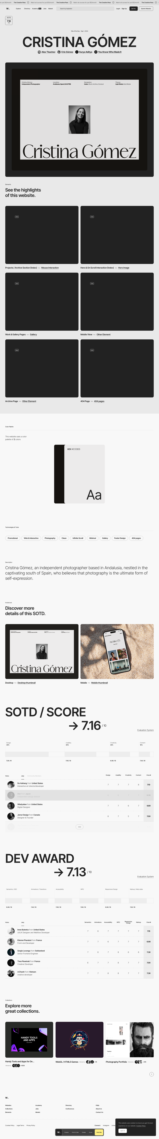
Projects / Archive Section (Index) (21, 267)
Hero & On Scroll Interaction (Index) (97, 267)
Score (90, 1132)
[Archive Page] (42, 368)
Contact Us (99, 1112)
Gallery (33, 334)
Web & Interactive (31, 538)
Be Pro (134, 8)
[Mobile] (117, 651)
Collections (8, 1109)
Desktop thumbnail (27, 683)
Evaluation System (145, 730)
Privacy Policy (31, 1125)
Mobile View (86, 334)
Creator (66, 1132)
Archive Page (11, 401)
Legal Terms (20, 1125)
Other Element (103, 334)
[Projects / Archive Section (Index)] (42, 235)
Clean (64, 538)
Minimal (92, 538)
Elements (8, 1112)
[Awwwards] (7, 8)
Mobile (84, 683)
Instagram (106, 1125)
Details (84, 1132)
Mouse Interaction (50, 268)
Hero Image (123, 268)
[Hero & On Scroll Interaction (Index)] (117, 235)
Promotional (13, 538)
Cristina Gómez (79, 41)
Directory (27, 8)
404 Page (85, 401)
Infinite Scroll (78, 538)
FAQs (97, 1105)
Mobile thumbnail (99, 683)
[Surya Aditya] (83, 52)
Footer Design (120, 538)
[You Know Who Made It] (107, 52)
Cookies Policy (9, 1125)
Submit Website (146, 8)
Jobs (44, 8)
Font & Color (75, 1132)
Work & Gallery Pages (15, 334)
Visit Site (99, 1132)
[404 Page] (117, 368)
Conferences (70, 1109)
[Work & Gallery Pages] (42, 301)
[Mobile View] (117, 301)
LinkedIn (114, 1125)
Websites (8, 1105)
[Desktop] (41, 651)
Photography (50, 538)
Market (50, 8)
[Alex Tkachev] (46, 52)
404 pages (99, 401)
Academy (36, 8)
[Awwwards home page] (59, 1132)
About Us (99, 1109)
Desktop (9, 683)
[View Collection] (29, 1040)
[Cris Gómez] (65, 52)
